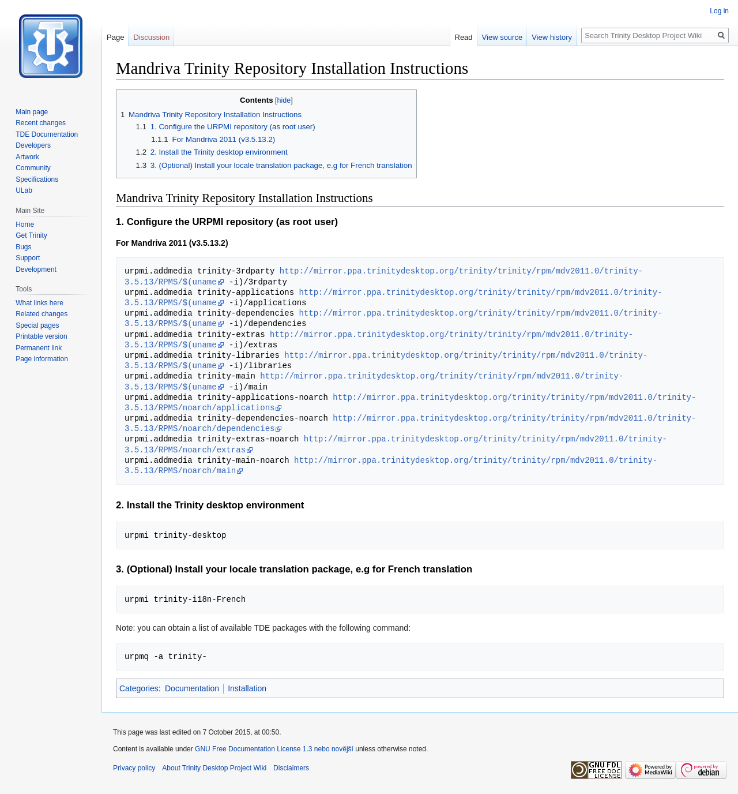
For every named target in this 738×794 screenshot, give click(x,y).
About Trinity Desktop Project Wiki (214, 768)
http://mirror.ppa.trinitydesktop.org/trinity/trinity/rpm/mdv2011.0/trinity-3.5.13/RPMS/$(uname (393, 297)
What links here (39, 303)
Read (464, 37)
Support (28, 258)
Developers (33, 145)
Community (33, 168)
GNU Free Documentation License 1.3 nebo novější (274, 749)
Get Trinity (31, 235)
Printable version (41, 336)
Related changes (41, 314)
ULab (24, 190)
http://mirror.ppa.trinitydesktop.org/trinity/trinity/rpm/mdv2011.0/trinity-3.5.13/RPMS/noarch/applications (410, 402)
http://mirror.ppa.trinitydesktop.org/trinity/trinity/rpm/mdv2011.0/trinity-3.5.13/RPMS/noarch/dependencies (410, 423)
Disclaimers (291, 768)
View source (502, 37)
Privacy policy (134, 768)
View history (552, 37)
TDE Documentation (47, 134)
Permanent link (39, 348)
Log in (719, 11)
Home (25, 224)
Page (115, 37)
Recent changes (41, 123)
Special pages (37, 325)
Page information (42, 359)
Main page (32, 112)
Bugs (23, 247)
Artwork (27, 157)
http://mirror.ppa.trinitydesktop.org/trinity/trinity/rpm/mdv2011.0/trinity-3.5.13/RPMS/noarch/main (391, 465)
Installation (247, 688)
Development (36, 269)
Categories (139, 688)
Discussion (151, 37)
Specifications (37, 179)
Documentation (192, 688)
